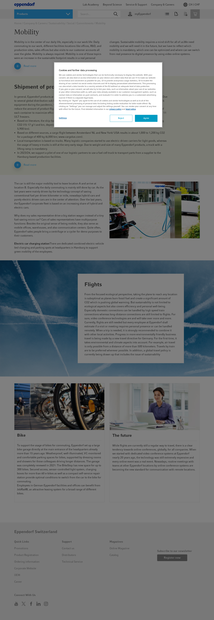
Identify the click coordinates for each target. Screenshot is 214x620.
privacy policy (115, 109)
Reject (121, 118)
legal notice (131, 109)
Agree (146, 118)
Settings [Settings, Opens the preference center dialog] (63, 118)
